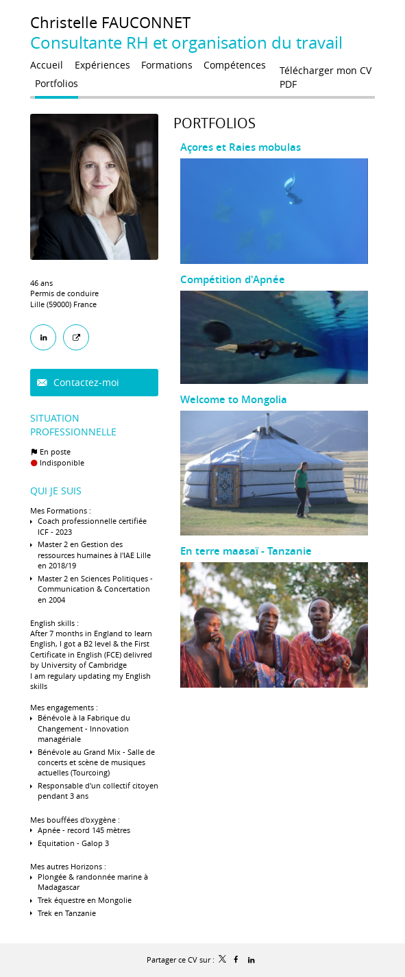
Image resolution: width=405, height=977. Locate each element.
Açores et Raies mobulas (240, 147)
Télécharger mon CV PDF (325, 73)
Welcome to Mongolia (233, 399)
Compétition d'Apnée (232, 279)
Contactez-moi (85, 382)
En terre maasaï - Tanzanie (246, 551)
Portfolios (214, 123)
